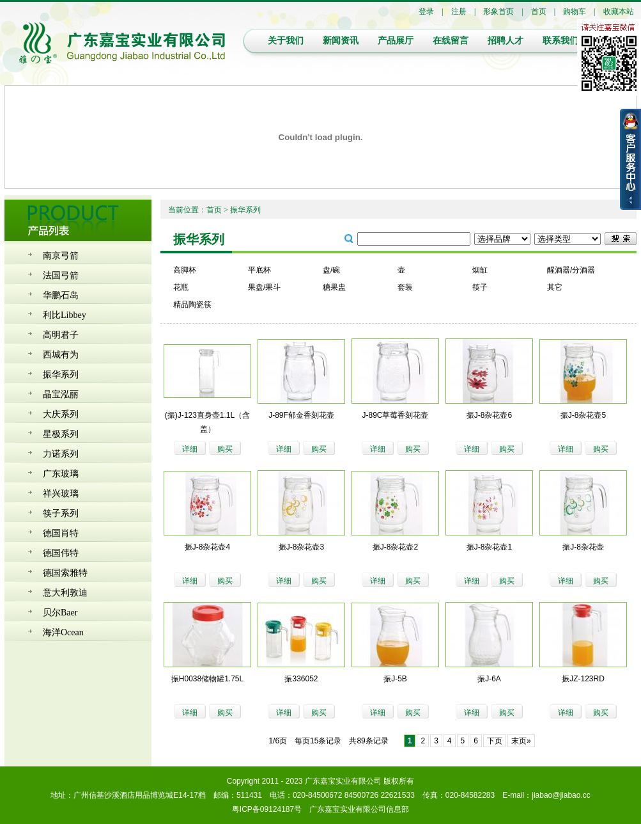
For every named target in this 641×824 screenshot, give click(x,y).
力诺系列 (61, 454)
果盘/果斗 (264, 287)
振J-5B (395, 678)
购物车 (574, 11)
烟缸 (480, 269)
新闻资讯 (341, 40)
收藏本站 (618, 11)
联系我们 (560, 40)
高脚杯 (184, 269)
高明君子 (61, 335)
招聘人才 (505, 40)
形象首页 (498, 11)
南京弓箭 (61, 255)
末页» (521, 740)
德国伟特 (61, 553)
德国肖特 (61, 533)
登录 (426, 11)
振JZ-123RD (583, 678)
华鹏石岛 (61, 295)
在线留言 (450, 40)
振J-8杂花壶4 (207, 547)
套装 (405, 287)
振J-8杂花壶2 (395, 547)
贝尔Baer (60, 612)
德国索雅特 (65, 573)
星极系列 (61, 434)
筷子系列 (61, 513)
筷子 (480, 287)
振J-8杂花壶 (583, 547)
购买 (225, 449)
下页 (494, 740)
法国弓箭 (61, 275)
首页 (538, 11)
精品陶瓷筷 (192, 304)
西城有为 (61, 355)
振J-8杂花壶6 (489, 415)
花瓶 (181, 287)
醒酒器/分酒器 (571, 269)
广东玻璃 (61, 474)
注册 (459, 11)
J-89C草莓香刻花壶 (395, 415)
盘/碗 (331, 269)
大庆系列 (61, 414)
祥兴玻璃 (61, 493)
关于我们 (286, 40)
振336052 (301, 678)
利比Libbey (64, 315)
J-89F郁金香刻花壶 (301, 415)
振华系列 (61, 374)
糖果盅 (334, 287)
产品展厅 (395, 40)
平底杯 (259, 269)
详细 (189, 449)
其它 (554, 287)
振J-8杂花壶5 (583, 415)
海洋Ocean (63, 632)
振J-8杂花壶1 (489, 547)
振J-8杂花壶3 (301, 547)
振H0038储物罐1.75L (207, 678)
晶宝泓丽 (61, 394)
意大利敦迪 (65, 593)
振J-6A (489, 678)
